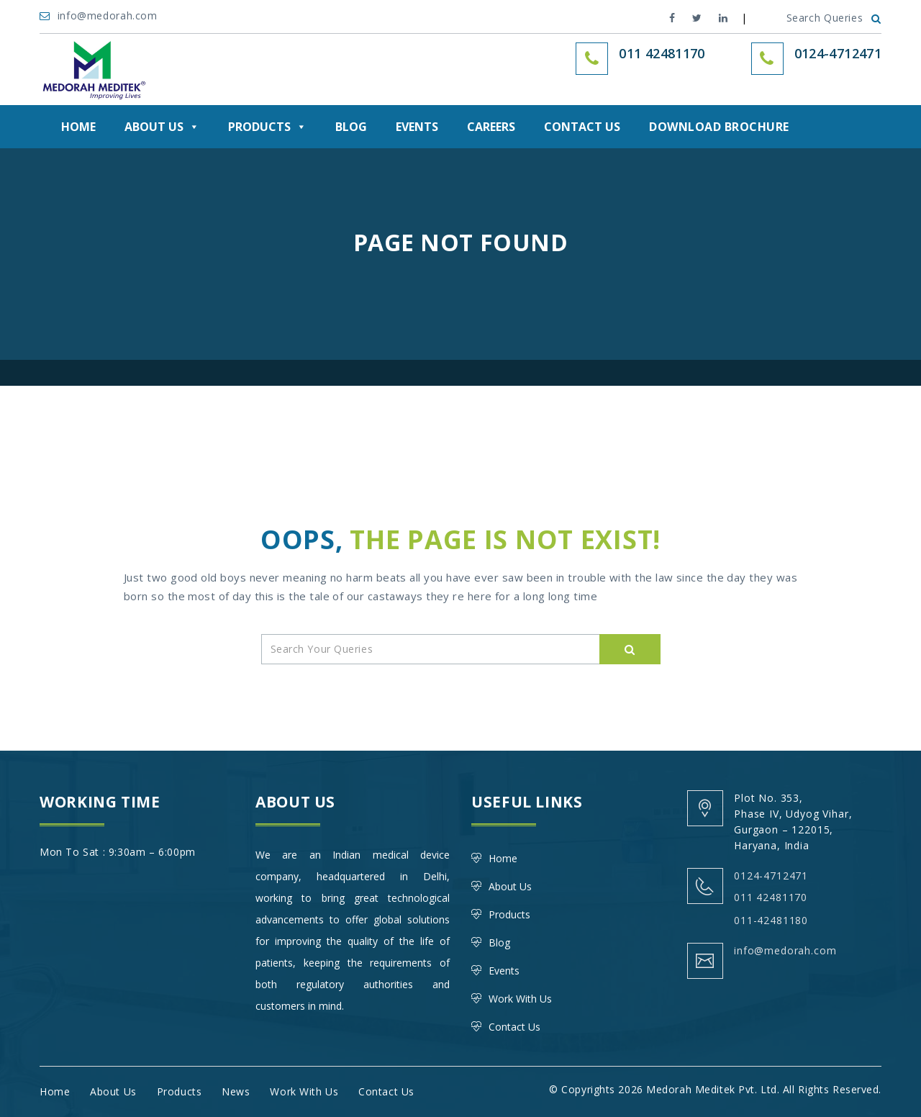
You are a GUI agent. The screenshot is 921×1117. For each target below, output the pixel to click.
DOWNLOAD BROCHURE (719, 127)
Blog (351, 127)
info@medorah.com (100, 15)
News (236, 1091)
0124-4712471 (837, 53)
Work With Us (520, 998)
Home (78, 127)
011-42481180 (771, 920)
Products (267, 126)
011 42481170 (770, 897)
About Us (161, 126)
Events (417, 127)
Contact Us (582, 127)
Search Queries (833, 17)
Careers (491, 127)
